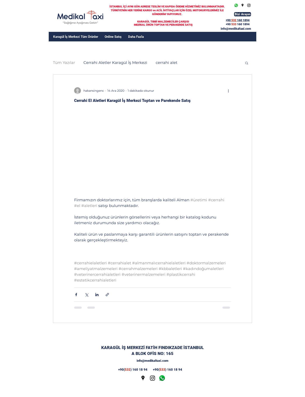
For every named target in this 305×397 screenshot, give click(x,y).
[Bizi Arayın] (242, 14)
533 (234, 24)
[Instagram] (249, 5)
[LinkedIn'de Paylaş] (97, 295)
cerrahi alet (166, 62)
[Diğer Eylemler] (228, 90)
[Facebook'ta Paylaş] (76, 295)
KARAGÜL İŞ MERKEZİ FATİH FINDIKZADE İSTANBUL (152, 347)
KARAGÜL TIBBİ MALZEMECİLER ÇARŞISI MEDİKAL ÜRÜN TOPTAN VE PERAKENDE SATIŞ (163, 23)
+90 (228, 24)
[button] (136, 37)
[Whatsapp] (236, 5)
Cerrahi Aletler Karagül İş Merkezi (115, 62)
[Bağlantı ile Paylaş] (107, 295)
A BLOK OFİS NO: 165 (152, 353)
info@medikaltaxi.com (152, 361)
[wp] (162, 378)
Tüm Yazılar (64, 62)
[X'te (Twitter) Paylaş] (87, 295)
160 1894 (243, 24)
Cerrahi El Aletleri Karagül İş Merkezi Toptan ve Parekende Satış (132, 100)
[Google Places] (242, 5)
